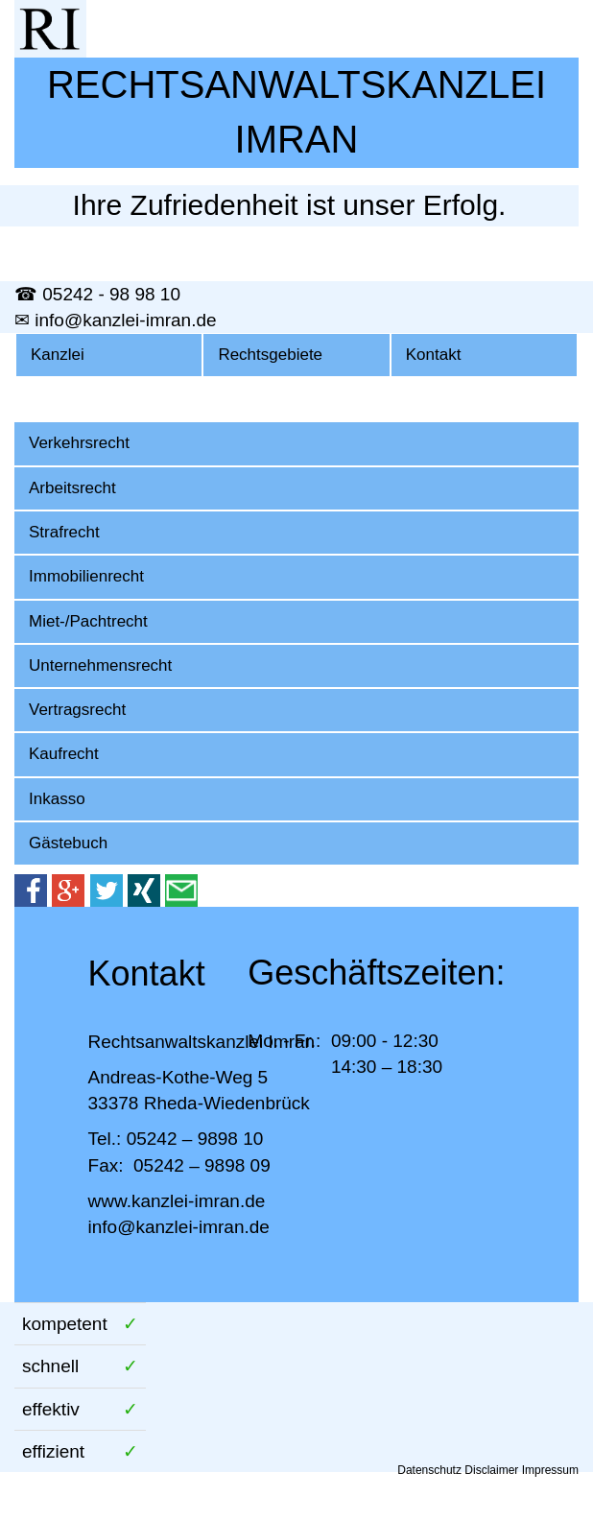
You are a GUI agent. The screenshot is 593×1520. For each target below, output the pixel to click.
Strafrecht (64, 532)
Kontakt (434, 354)
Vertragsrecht (77, 710)
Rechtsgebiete (270, 354)
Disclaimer (491, 1470)
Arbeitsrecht (72, 488)
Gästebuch (68, 843)
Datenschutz (429, 1470)
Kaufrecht (64, 754)
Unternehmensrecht (100, 665)
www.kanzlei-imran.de (177, 1201)
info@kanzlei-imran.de (179, 1227)
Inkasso (57, 799)
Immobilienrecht (86, 576)
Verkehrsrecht (79, 443)
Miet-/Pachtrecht (88, 621)
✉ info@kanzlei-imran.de (115, 320)
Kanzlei (57, 354)
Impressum (550, 1470)
